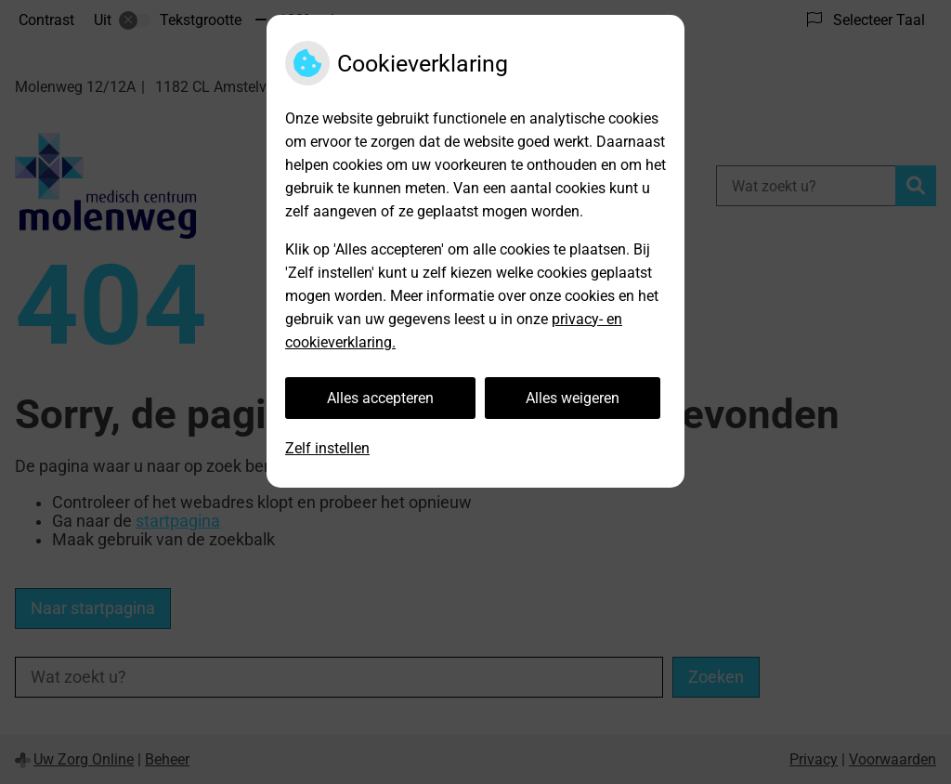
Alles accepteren (380, 398)
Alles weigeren (572, 398)
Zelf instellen (327, 448)
